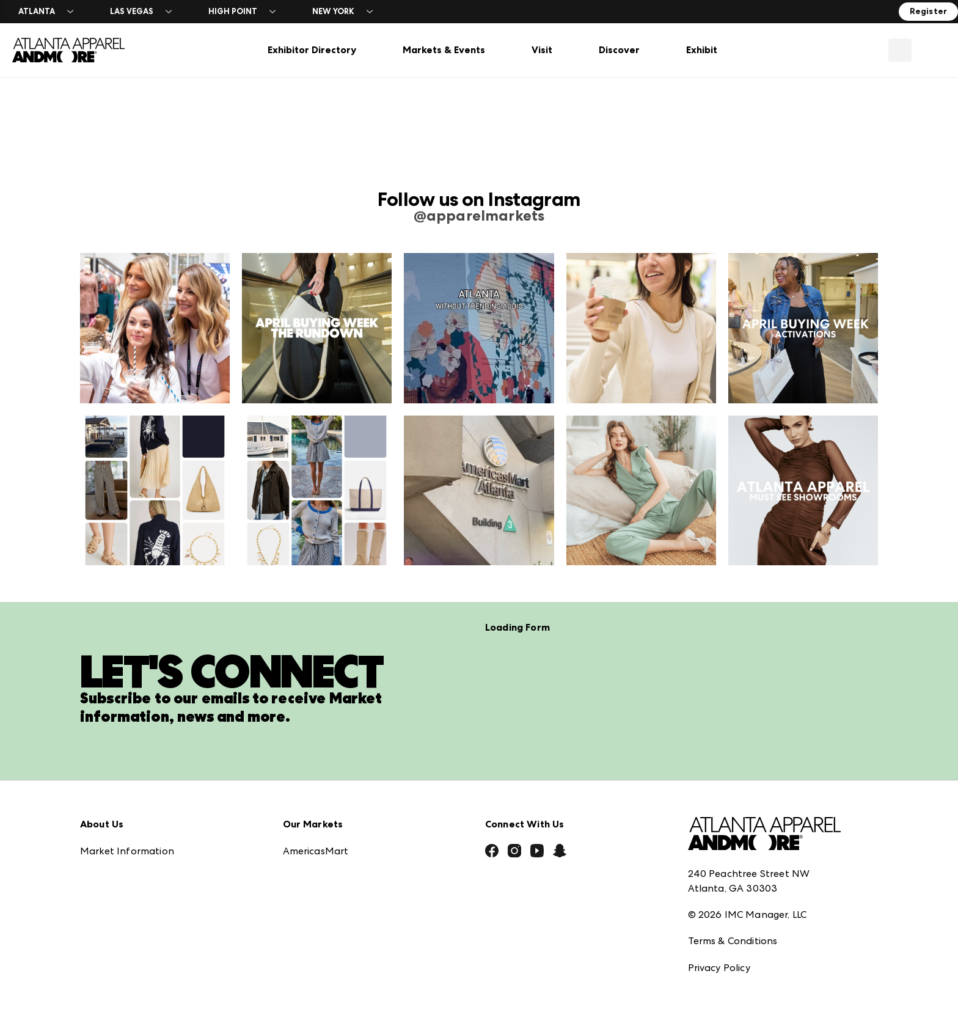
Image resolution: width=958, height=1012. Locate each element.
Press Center (109, 806)
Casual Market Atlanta (336, 833)
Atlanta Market (319, 806)
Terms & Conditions (733, 869)
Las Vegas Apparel (326, 860)
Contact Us (106, 914)
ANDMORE (308, 941)
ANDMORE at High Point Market (358, 914)
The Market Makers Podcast (146, 860)
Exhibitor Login (114, 968)
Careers (97, 941)
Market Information (127, 779)
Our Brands (106, 887)
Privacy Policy (719, 896)
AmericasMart (316, 779)
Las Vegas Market (324, 887)
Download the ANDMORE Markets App (172, 833)
